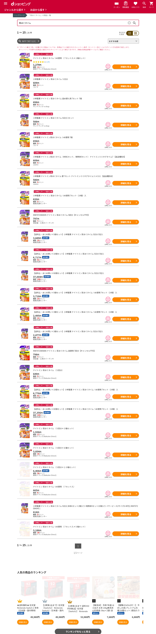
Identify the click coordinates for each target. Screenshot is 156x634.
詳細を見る (126, 66)
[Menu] (5, 3)
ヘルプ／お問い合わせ (89, 614)
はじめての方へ (86, 627)
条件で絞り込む (29, 41)
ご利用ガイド (52, 631)
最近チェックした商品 (27, 622)
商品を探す (22, 614)
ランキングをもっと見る (78, 603)
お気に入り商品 (24, 618)
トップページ (19, 15)
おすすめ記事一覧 (54, 614)
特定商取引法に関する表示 (120, 629)
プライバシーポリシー (118, 618)
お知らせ (83, 618)
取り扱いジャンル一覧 (27, 627)
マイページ (51, 622)
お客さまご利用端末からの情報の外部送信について (122, 624)
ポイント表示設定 (54, 627)
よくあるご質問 (86, 622)
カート (49, 618)
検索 (134, 22)
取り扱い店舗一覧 (25, 631)
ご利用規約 (113, 614)
